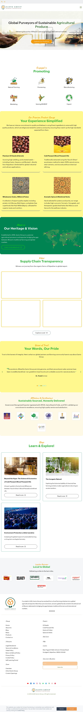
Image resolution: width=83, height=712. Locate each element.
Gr (43, 630)
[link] (10, 599)
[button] (2, 372)
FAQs (44, 641)
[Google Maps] (49, 683)
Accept (72, 709)
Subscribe (60, 667)
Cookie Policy (20, 710)
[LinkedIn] (31, 683)
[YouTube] (28, 683)
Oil (44, 625)
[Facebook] (34, 683)
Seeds (47, 625)
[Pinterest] (55, 683)
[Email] (52, 683)
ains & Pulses (48, 630)
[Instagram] (37, 683)
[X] (40, 683)
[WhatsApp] (43, 683)
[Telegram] (46, 683)
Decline (62, 709)
